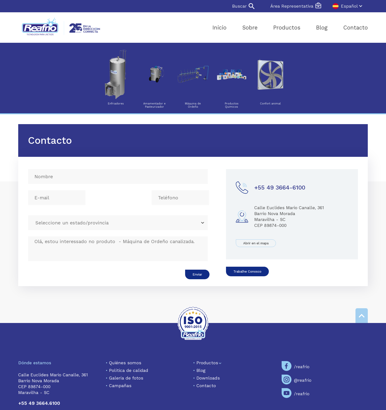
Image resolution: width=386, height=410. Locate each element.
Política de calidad (127, 370)
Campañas (118, 385)
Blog (199, 370)
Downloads (206, 378)
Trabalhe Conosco (247, 271)
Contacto (204, 385)
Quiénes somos (123, 362)
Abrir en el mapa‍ (256, 243)
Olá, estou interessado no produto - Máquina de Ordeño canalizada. (118, 248)
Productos (205, 362)
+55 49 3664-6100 (279, 187)
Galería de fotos (124, 378)
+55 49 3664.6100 (39, 403)
